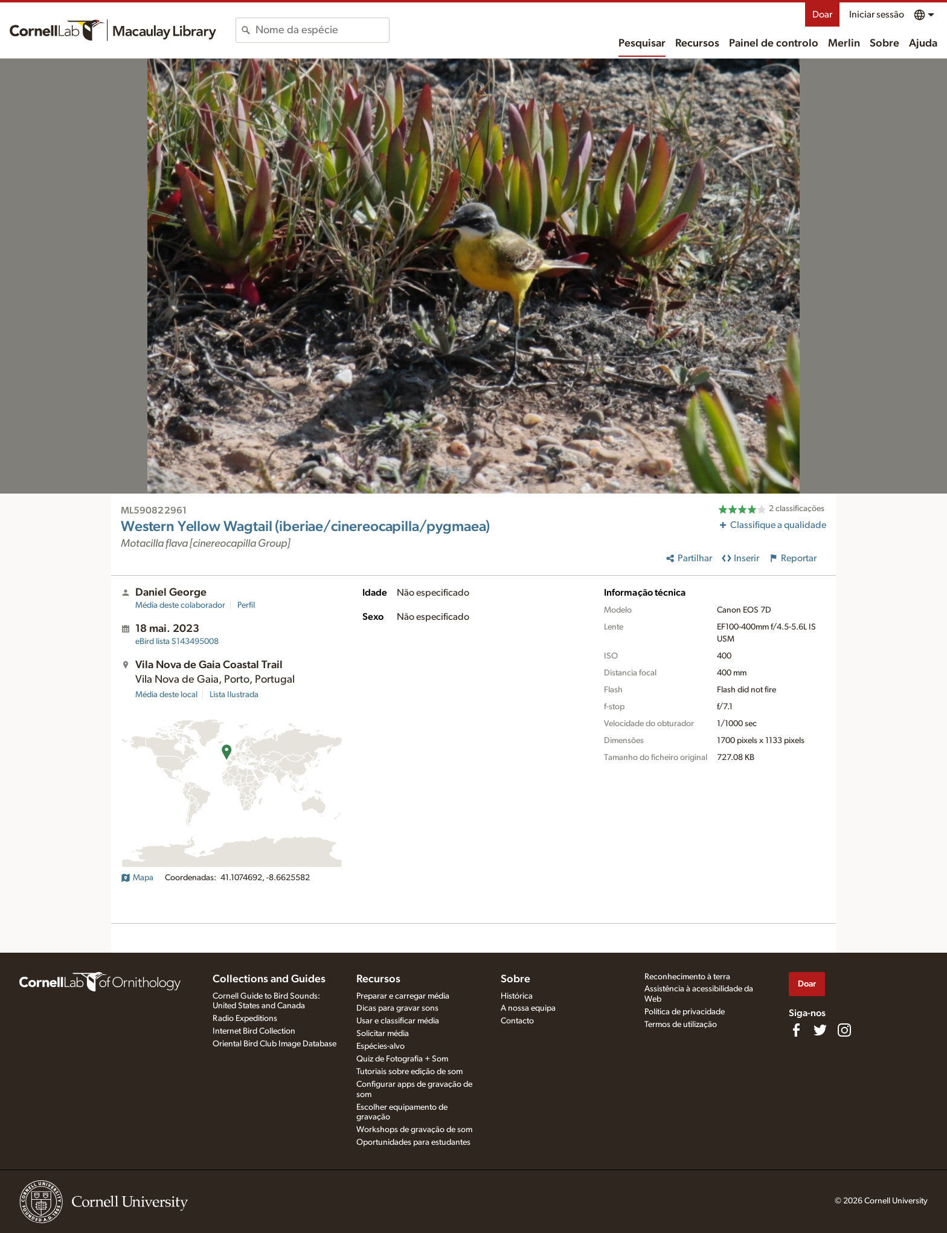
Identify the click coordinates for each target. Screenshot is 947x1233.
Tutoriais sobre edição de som (409, 1071)
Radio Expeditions (245, 1018)
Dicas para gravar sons (397, 1008)
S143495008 (177, 641)
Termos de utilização (680, 1024)
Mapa (137, 878)
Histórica (517, 996)
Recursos (697, 43)
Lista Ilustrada (234, 695)
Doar (822, 14)
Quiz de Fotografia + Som (402, 1059)
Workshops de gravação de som (414, 1129)
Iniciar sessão (876, 14)
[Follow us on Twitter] (820, 1030)
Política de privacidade (684, 1012)
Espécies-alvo (380, 1046)
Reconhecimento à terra (687, 977)
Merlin (844, 43)
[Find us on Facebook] (796, 1030)
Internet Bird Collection (254, 1031)
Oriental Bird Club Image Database (274, 1044)
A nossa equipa (528, 1008)
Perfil (246, 605)
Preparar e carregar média (402, 996)
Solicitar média (382, 1033)
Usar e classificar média (397, 1021)
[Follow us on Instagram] (844, 1030)
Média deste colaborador (180, 605)
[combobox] (322, 30)
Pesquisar (642, 43)
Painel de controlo (773, 43)
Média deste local (166, 695)
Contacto (517, 1021)
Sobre (884, 43)
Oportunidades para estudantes (413, 1142)
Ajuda (923, 43)
